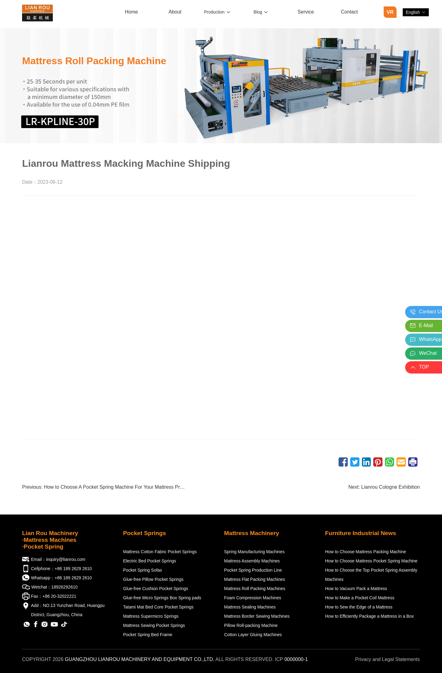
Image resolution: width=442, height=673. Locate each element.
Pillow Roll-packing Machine (250, 625)
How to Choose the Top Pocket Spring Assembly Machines (371, 575)
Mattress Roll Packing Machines (254, 588)
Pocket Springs (144, 533)
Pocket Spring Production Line (253, 570)
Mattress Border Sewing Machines (256, 616)
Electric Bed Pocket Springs (149, 560)
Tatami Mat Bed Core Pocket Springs (158, 607)
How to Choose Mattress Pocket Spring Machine (371, 560)
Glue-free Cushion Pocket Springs (155, 588)
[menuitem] (131, 12)
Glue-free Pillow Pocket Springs (153, 579)
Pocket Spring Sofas (142, 570)
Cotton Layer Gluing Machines (253, 634)
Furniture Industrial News (360, 533)
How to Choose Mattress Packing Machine (365, 551)
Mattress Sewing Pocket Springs (154, 625)
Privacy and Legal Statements (387, 659)
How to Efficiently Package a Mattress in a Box (369, 616)
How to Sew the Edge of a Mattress (358, 607)
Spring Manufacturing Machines (254, 551)
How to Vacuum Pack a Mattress (356, 588)
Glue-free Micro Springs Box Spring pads (162, 597)
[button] (416, 12)
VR (390, 12)
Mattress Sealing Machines (250, 607)
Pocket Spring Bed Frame (147, 634)
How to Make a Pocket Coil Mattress (359, 597)
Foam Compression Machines (252, 597)
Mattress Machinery (251, 533)
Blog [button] (261, 12)
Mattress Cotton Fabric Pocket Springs (160, 551)
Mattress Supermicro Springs (151, 616)
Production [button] (217, 12)
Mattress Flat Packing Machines (254, 579)
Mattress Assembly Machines (252, 560)
